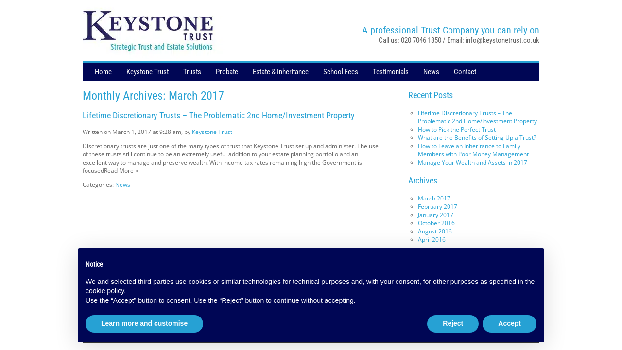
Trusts (192, 71)
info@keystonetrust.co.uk (502, 40)
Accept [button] (509, 323)
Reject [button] (453, 323)
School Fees (340, 71)
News (431, 71)
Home (103, 71)
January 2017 (435, 215)
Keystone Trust (147, 71)
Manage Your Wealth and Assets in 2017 (472, 162)
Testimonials (391, 71)
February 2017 (437, 206)
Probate (227, 71)
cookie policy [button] (105, 291)
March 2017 (434, 198)
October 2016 (436, 223)
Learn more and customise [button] (144, 323)
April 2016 (432, 239)
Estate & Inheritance (281, 71)
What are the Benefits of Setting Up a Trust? (477, 137)
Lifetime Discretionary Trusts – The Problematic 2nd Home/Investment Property (219, 115)
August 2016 (435, 231)
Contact (465, 71)
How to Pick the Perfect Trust (457, 129)
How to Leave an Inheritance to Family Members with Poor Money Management (473, 150)
